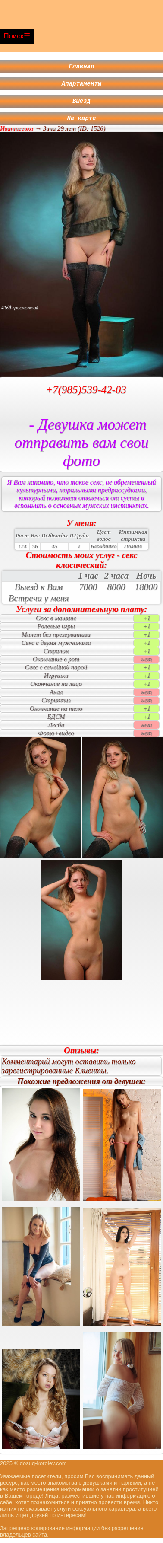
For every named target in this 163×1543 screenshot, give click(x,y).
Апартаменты (81, 86)
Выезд (81, 104)
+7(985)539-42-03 (85, 395)
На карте (81, 123)
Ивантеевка (16, 133)
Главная (81, 67)
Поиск (13, 36)
